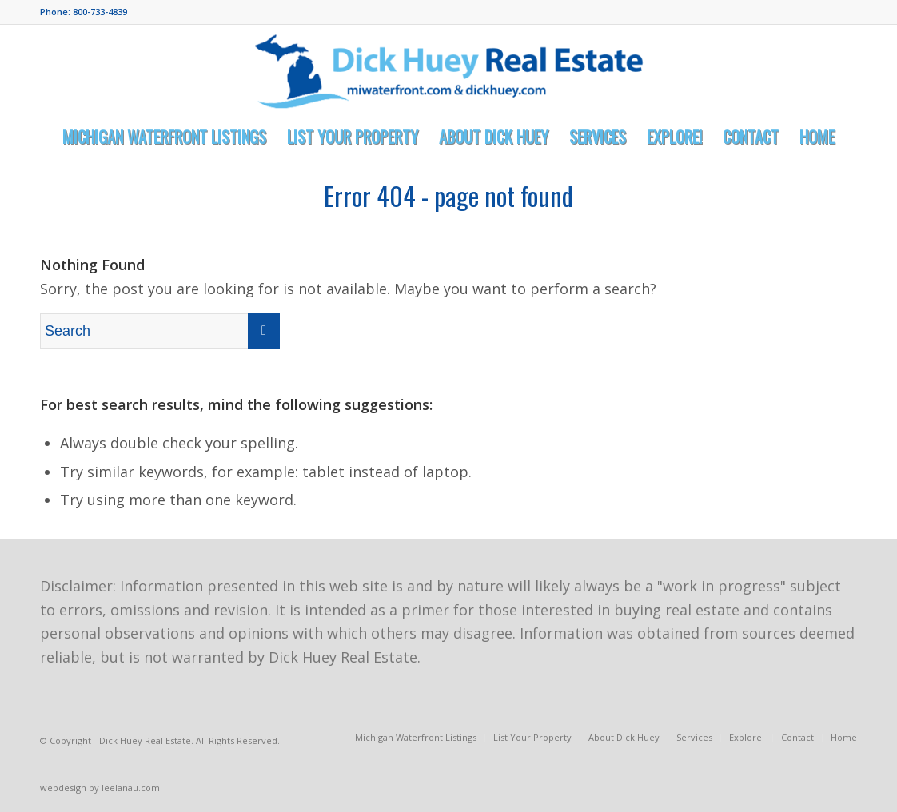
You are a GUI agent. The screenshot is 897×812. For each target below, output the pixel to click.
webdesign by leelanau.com (100, 788)
